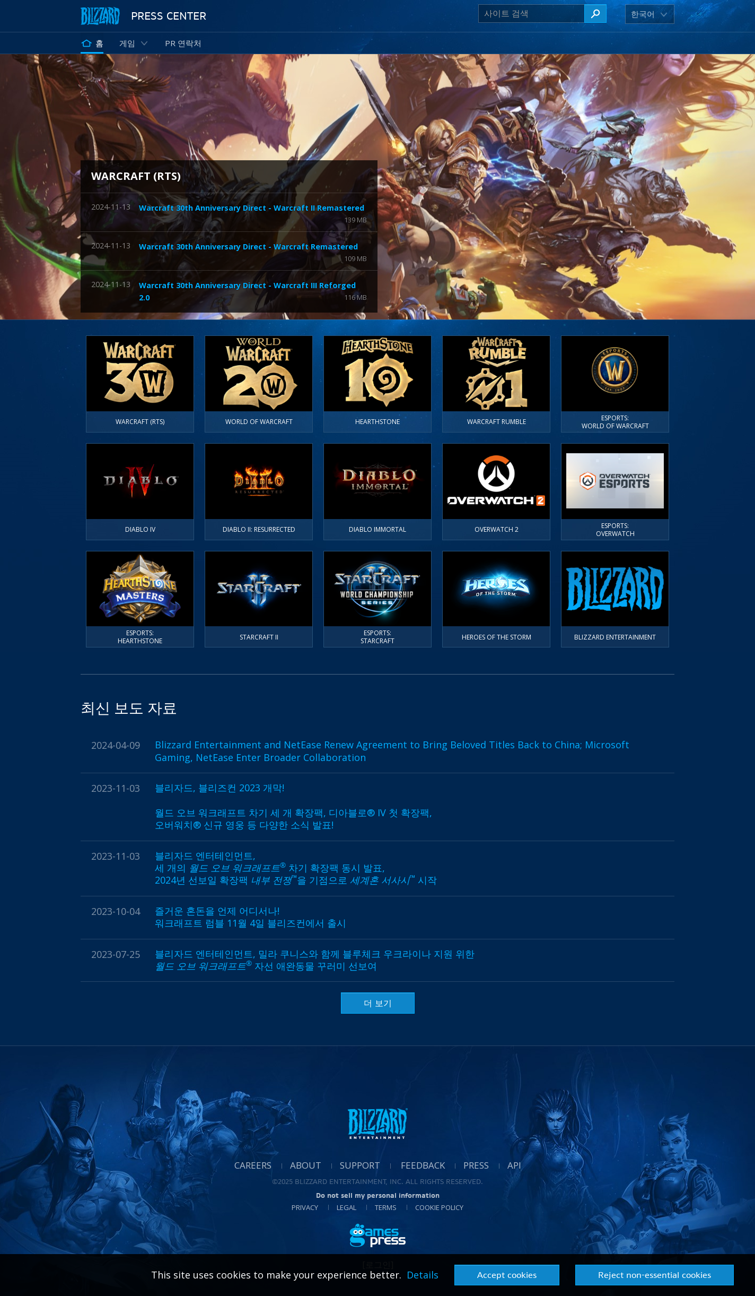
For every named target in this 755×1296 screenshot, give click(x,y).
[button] (644, 14)
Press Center (168, 15)
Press (476, 1165)
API (514, 1165)
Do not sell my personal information (378, 1195)
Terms (386, 1207)
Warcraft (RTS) (136, 176)
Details (422, 1274)
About (305, 1165)
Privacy (305, 1207)
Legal (346, 1207)
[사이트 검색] (531, 13)
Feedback (423, 1165)
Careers (252, 1165)
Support (360, 1165)
